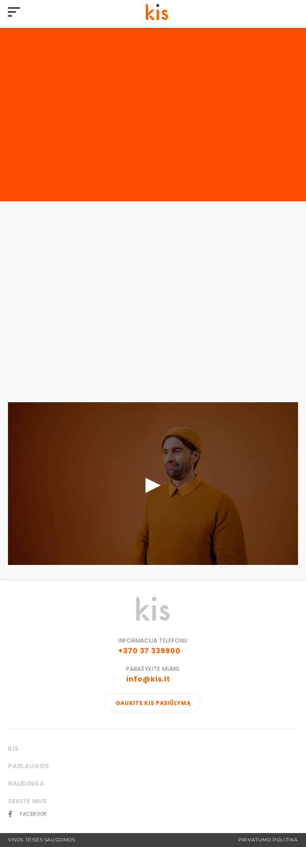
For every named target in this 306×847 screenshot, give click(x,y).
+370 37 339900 (149, 651)
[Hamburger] (16, 12)
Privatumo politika (268, 840)
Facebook (33, 814)
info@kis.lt (148, 679)
